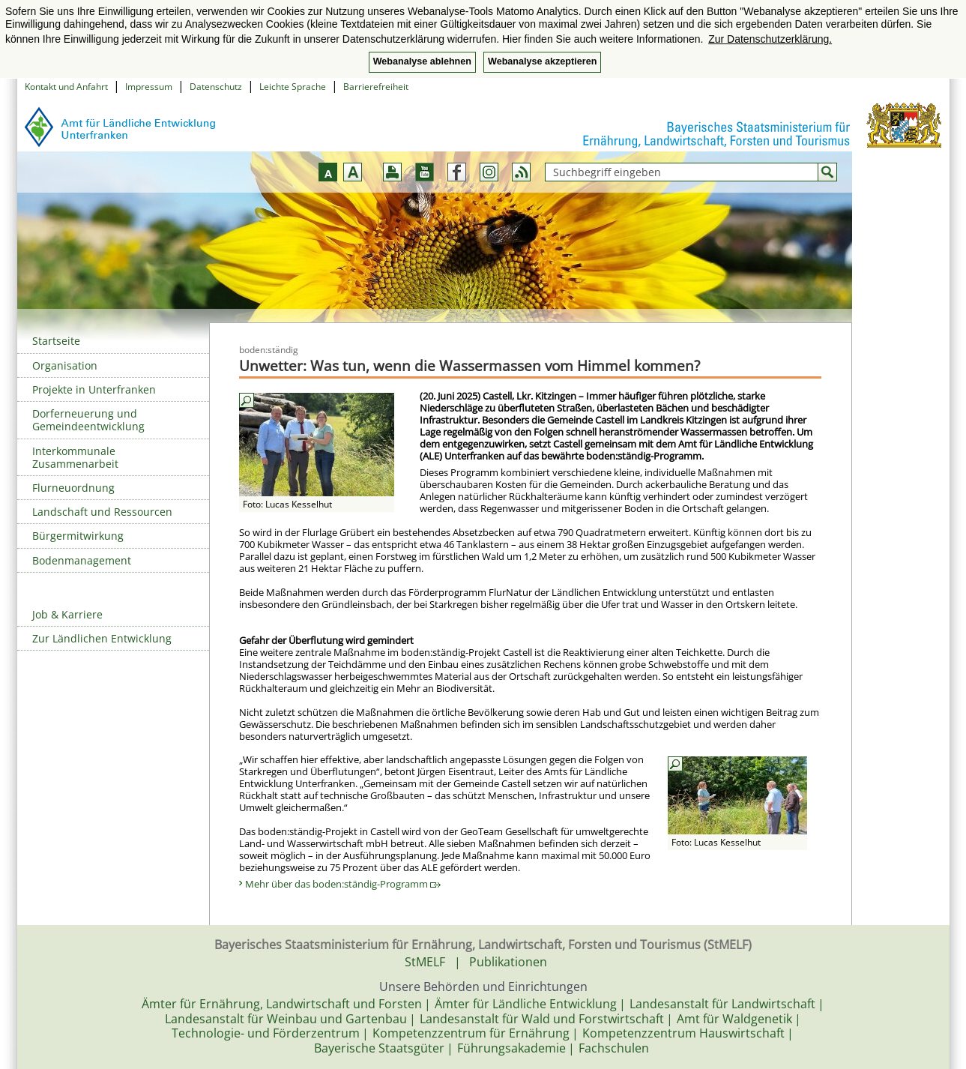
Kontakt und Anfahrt (66, 86)
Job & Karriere (67, 614)
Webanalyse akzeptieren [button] (542, 61)
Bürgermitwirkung (78, 536)
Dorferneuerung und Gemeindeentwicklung (88, 419)
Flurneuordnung (73, 488)
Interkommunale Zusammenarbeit (75, 457)
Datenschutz (216, 86)
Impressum (148, 86)
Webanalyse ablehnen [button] (422, 61)
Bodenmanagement (81, 560)
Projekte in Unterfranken (94, 389)
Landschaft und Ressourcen (102, 512)
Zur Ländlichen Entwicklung (102, 638)
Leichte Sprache (292, 86)
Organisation (64, 365)
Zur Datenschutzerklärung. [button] (770, 39)
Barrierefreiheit (375, 86)
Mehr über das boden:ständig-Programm (343, 884)
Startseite (56, 341)
